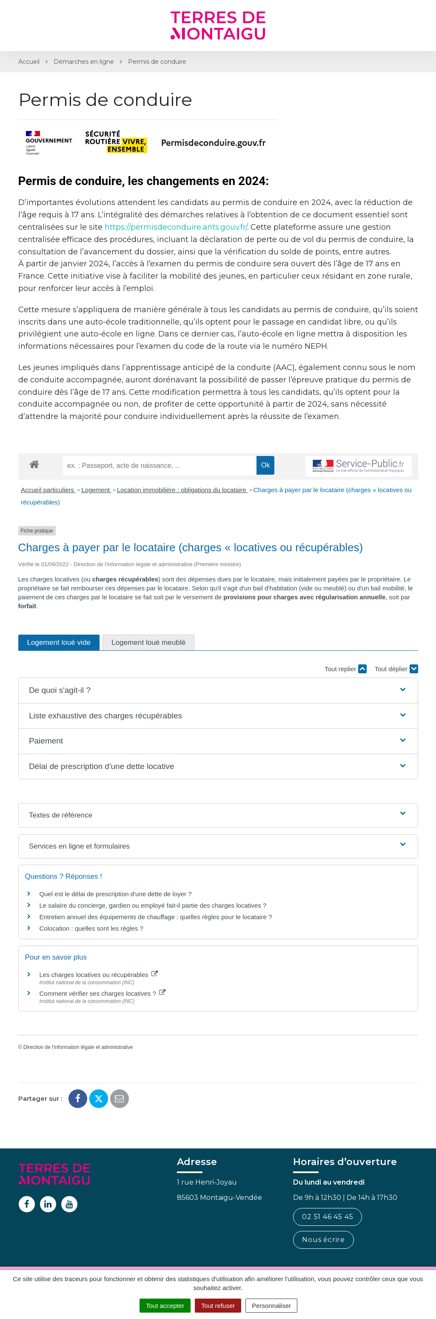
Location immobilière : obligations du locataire (182, 489)
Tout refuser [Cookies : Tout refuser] (218, 1305)
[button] (218, 690)
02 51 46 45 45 (327, 1217)
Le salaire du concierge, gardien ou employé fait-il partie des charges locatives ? (153, 905)
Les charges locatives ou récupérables (99, 974)
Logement (96, 489)
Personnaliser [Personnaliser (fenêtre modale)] (271, 1305)
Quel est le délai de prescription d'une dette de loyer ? (116, 893)
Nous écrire (323, 1240)
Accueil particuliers (48, 489)
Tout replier (345, 668)
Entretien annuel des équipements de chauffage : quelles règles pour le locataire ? (156, 916)
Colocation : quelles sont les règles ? (91, 928)
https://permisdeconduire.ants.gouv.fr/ (176, 227)
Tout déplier (396, 668)
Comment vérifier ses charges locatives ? (102, 993)
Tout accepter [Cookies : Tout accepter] (165, 1305)
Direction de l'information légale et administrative (78, 1047)
